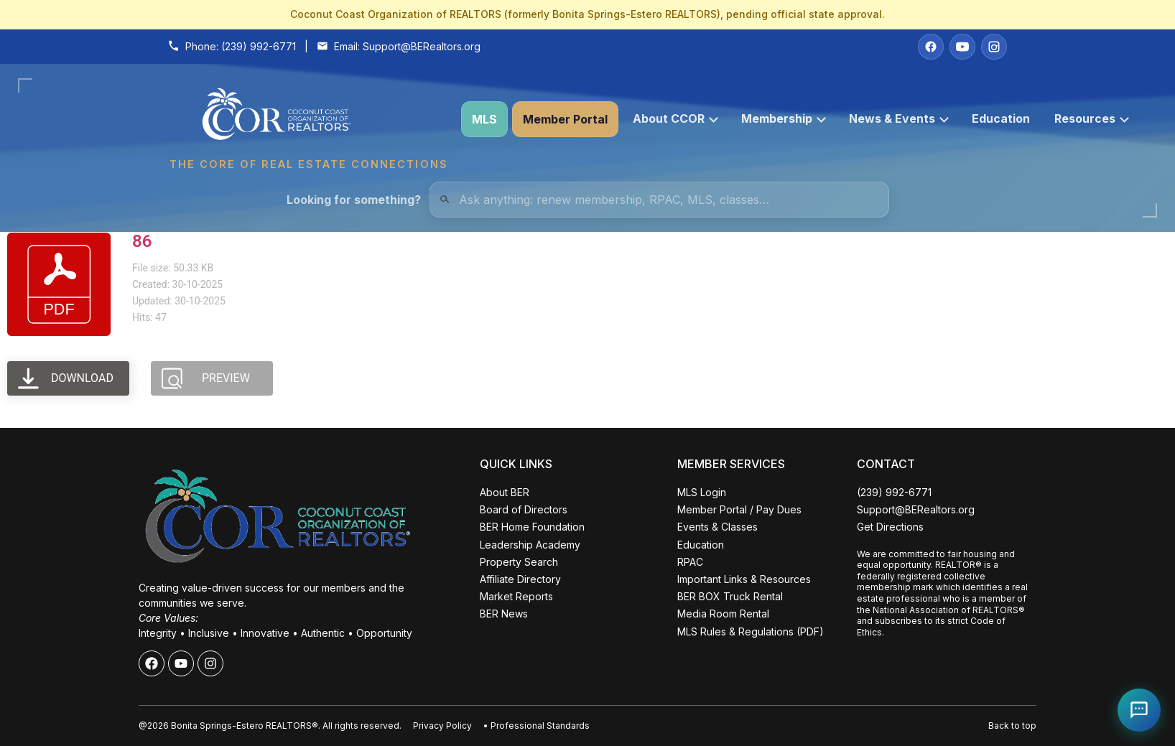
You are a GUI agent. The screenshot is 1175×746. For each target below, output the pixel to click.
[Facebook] (931, 47)
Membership (783, 118)
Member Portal (565, 119)
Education (1001, 118)
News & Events (899, 118)
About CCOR (675, 118)
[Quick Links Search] (659, 200)
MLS (484, 119)
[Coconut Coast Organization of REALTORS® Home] (308, 119)
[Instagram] (994, 47)
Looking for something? (354, 199)
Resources (1091, 118)
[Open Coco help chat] (1139, 710)
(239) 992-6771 (258, 46)
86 (142, 241)
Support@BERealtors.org (421, 46)
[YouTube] (962, 47)
